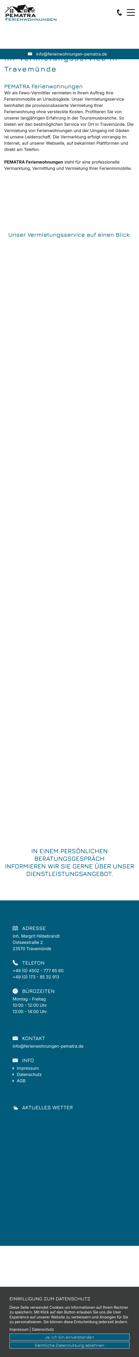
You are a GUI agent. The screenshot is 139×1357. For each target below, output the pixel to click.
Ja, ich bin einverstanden (69, 1337)
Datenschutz (29, 1074)
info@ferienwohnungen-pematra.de (48, 1046)
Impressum (28, 1068)
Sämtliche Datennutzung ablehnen (69, 1345)
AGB (21, 1080)
